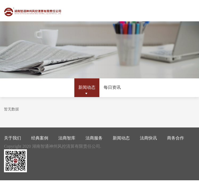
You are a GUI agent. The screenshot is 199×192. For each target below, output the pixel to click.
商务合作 (175, 138)
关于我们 (12, 138)
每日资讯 (112, 87)
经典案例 (39, 138)
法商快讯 (148, 138)
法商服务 (94, 138)
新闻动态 (86, 87)
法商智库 (66, 138)
